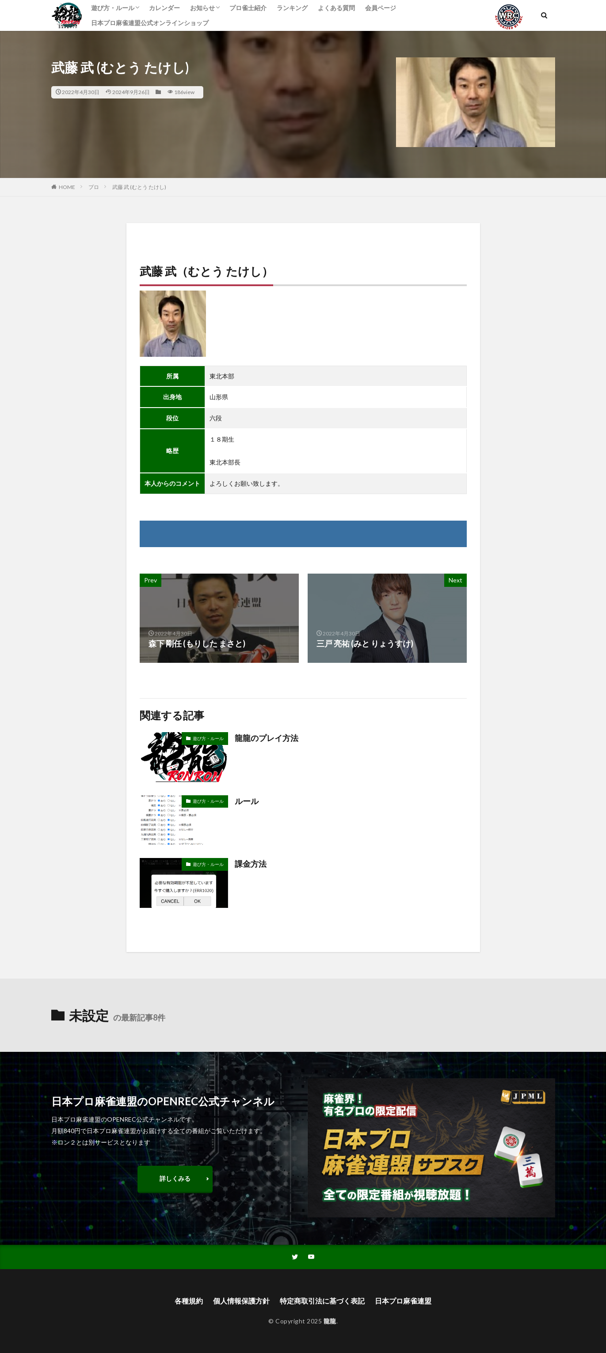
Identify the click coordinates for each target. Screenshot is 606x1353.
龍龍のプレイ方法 (266, 738)
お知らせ (202, 7)
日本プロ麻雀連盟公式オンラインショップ (150, 22)
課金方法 (251, 864)
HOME (67, 187)
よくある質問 (336, 7)
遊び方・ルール (112, 7)
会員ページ (380, 7)
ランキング (292, 7)
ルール (247, 801)
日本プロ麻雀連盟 (403, 1300)
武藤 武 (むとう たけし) (139, 187)
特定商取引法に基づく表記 (322, 1300)
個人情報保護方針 (241, 1300)
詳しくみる (175, 1178)
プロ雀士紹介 (248, 7)
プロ (93, 187)
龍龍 (330, 1321)
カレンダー (164, 7)
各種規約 (189, 1300)
